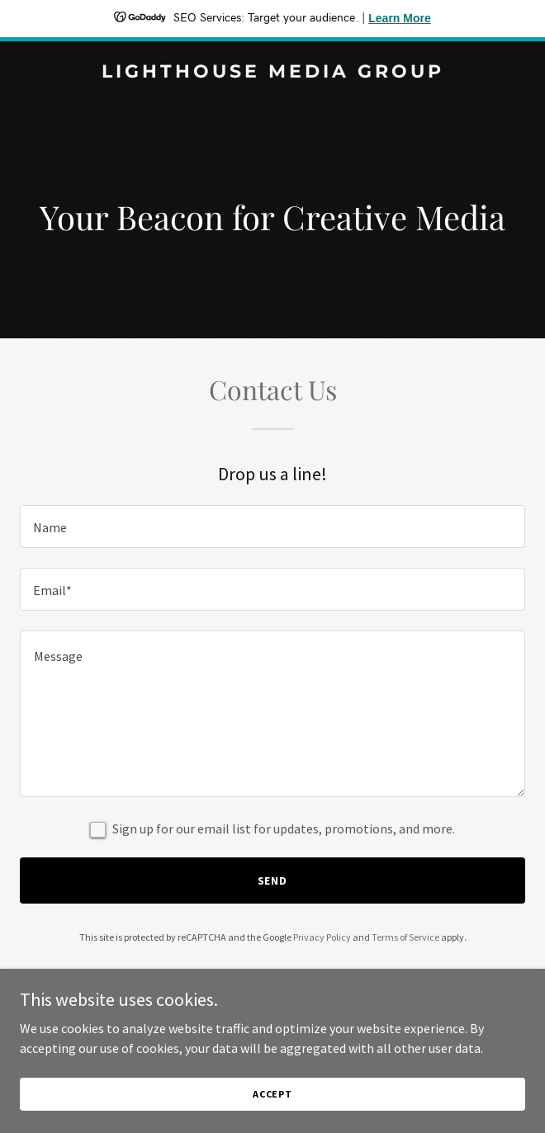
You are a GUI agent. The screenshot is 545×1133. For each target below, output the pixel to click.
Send (273, 880)
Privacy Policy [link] (322, 937)
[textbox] (272, 526)
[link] (272, 72)
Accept (272, 1094)
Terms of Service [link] (405, 937)
